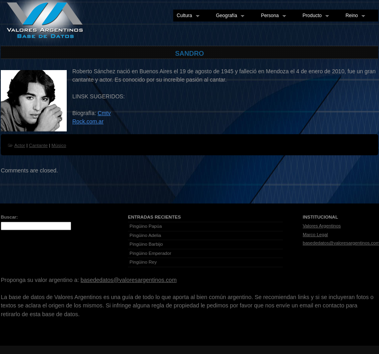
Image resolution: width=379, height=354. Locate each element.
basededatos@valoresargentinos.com (129, 280)
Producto (314, 16)
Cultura (186, 16)
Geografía (228, 16)
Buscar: (9, 217)
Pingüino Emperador (150, 253)
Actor (19, 145)
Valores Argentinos (322, 225)
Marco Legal (315, 234)
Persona (271, 16)
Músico (59, 145)
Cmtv (104, 113)
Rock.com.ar (88, 121)
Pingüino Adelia (145, 235)
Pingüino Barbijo (146, 244)
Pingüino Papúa (146, 226)
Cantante (38, 145)
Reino (353, 16)
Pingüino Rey (143, 262)
